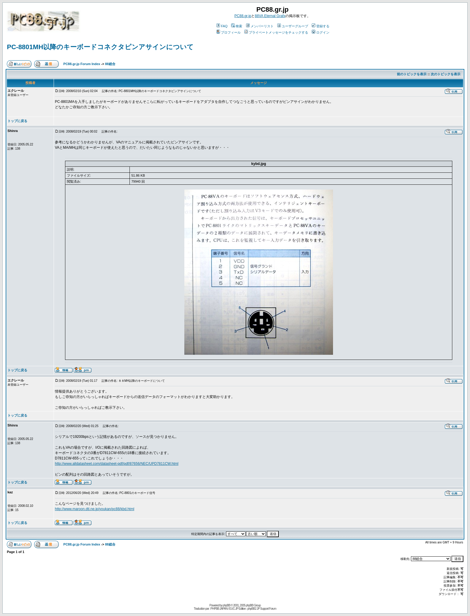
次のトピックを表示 (445, 74)
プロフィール (228, 32)
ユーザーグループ (292, 26)
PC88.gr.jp (242, 16)
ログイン (320, 32)
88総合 (110, 64)
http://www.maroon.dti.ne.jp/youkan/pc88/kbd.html (94, 509)
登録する (320, 26)
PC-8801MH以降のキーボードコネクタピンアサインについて (100, 47)
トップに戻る (17, 121)
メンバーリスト (260, 26)
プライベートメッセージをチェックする (276, 32)
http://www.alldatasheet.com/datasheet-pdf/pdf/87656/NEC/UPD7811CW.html (116, 464)
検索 (236, 26)
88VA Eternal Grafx (270, 16)
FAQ (222, 26)
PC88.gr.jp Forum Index (81, 64)
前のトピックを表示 (412, 74)
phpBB (226, 605)
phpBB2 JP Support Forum (261, 608)
